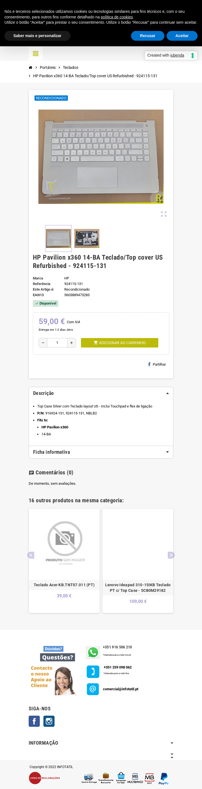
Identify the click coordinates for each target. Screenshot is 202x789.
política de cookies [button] (117, 17)
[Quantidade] (57, 342)
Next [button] (171, 555)
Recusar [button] (147, 35)
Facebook (34, 721)
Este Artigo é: (43, 289)
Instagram (49, 721)
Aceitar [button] (182, 35)
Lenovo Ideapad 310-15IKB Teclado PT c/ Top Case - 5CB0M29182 (138, 588)
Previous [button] (30, 555)
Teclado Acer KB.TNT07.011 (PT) (64, 585)
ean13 (38, 295)
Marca (38, 278)
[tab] (101, 393)
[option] (64, 561)
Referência (41, 284)
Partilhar (157, 364)
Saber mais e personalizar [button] (37, 35)
